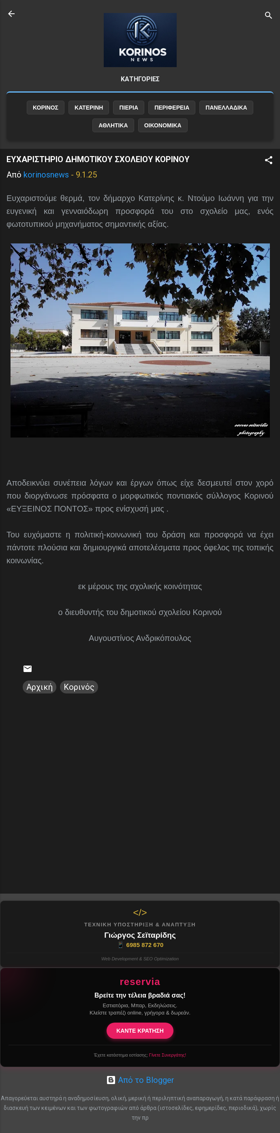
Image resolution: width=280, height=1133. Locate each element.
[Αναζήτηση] (269, 16)
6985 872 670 (140, 945)
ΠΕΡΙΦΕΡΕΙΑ (171, 107)
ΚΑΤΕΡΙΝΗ (89, 107)
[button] (269, 161)
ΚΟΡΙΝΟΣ (45, 107)
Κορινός (79, 687)
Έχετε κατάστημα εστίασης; (140, 1055)
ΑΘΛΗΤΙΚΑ (113, 125)
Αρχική (39, 687)
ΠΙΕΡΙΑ (128, 107)
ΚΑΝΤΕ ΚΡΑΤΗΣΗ (140, 1030)
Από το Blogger (140, 1080)
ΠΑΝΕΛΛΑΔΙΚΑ (226, 107)
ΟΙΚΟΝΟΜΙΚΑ (163, 125)
